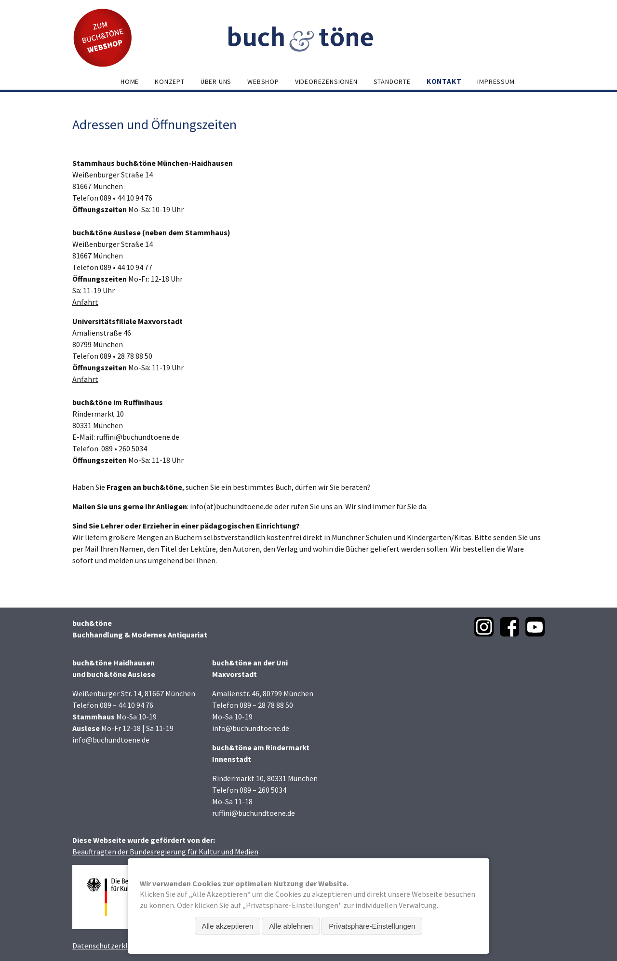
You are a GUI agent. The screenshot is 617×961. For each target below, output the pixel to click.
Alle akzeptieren (228, 926)
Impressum (495, 81)
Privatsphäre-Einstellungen (372, 926)
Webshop (263, 81)
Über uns (216, 81)
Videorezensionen (326, 81)
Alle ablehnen (291, 926)
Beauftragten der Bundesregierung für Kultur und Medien (165, 851)
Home (130, 81)
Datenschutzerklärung (109, 945)
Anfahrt (85, 302)
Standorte (392, 81)
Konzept (170, 81)
